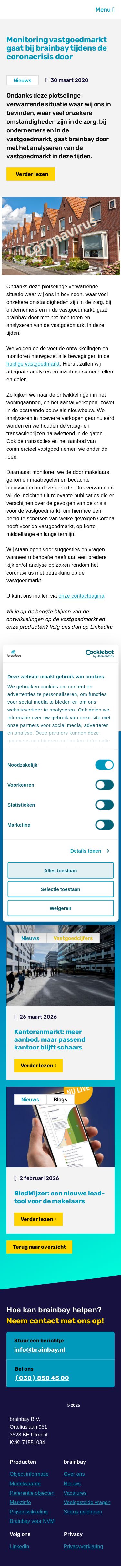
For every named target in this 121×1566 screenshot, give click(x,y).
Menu (105, 9)
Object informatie (29, 1474)
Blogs (60, 1100)
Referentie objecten (32, 1493)
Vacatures (75, 1493)
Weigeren (60, 908)
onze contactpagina (81, 596)
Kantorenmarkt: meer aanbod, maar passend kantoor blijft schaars (50, 1039)
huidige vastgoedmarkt (33, 364)
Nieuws (23, 80)
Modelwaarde (25, 1483)
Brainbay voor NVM (32, 1521)
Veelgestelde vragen (87, 1502)
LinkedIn (19, 1546)
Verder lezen (32, 174)
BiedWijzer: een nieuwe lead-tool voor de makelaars (59, 1197)
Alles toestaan (60, 870)
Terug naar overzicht (39, 1247)
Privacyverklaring (83, 1546)
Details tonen (85, 851)
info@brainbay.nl (39, 1350)
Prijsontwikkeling (29, 1511)
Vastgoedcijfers (73, 938)
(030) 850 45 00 (42, 1378)
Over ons (74, 1474)
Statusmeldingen (83, 1511)
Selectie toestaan (60, 889)
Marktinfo (20, 1502)
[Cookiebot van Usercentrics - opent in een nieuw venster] (86, 654)
